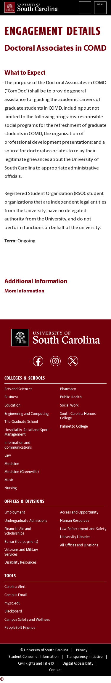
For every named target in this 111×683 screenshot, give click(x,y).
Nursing (10, 488)
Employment (14, 512)
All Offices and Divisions (79, 545)
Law (7, 456)
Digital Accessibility (77, 664)
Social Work (69, 405)
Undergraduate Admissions (25, 521)
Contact (55, 670)
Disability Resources (20, 562)
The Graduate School (21, 422)
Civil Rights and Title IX (36, 664)
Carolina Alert (15, 587)
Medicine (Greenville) (21, 472)
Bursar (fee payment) (21, 542)
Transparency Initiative (85, 657)
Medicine (11, 464)
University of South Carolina (46, 650)
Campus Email (15, 595)
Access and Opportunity (79, 512)
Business (11, 397)
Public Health (71, 397)
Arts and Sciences (18, 389)
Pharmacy (68, 389)
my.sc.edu (12, 603)
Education (12, 405)
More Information (24, 291)
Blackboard (13, 611)
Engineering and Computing (26, 414)
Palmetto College (74, 426)
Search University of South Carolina (85, 7)
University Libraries (75, 537)
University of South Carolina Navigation (100, 7)
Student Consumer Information (34, 657)
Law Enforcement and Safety (83, 529)
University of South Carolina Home (31, 7)
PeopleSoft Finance (20, 628)
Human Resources (74, 521)
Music (9, 480)
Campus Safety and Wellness (27, 620)
